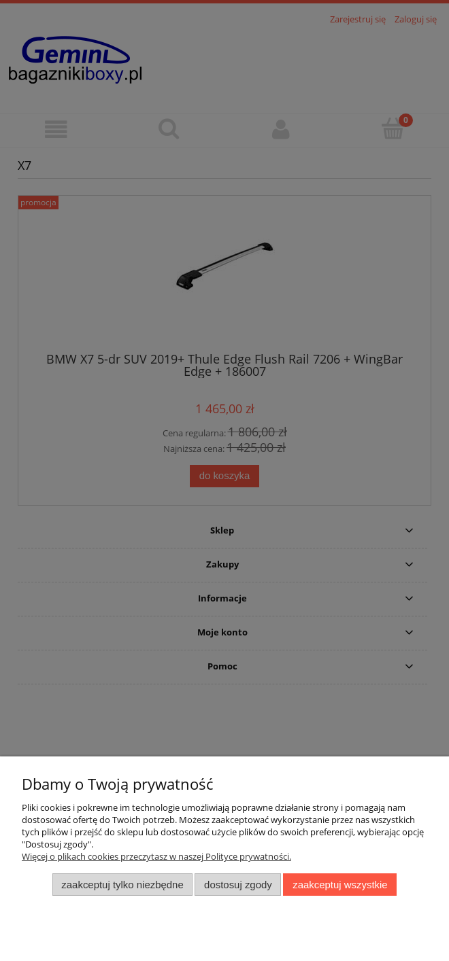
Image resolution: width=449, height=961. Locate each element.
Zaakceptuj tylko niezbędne (122, 884)
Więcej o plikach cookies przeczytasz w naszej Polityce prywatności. (156, 856)
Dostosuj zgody (238, 884)
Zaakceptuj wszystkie (340, 884)
